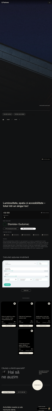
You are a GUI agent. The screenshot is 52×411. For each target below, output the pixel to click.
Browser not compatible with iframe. (26, 275)
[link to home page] (10, 3)
